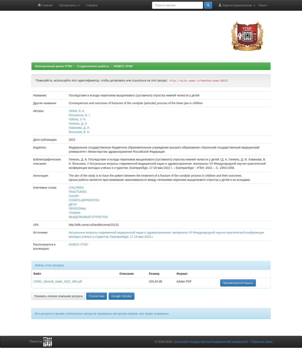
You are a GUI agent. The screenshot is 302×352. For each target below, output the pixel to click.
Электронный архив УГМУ (54, 66)
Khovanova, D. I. (80, 115)
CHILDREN (76, 187)
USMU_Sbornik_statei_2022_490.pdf (57, 281)
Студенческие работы (93, 66)
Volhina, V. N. (77, 119)
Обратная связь (262, 341)
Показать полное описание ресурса (58, 296)
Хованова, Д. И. (79, 127)
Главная (45, 5)
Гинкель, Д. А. (78, 123)
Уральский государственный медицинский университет (210, 341)
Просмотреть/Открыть (238, 283)
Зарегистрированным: (237, 5)
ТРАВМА (75, 212)
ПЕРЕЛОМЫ (77, 208)
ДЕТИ (73, 204)
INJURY (74, 196)
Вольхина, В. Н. (79, 132)
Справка (92, 5)
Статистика (96, 296)
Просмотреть (69, 5)
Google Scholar (121, 296)
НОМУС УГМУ (123, 66)
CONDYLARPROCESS (84, 200)
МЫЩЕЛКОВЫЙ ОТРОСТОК (88, 217)
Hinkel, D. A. (77, 111)
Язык (262, 5)
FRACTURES (78, 191)
